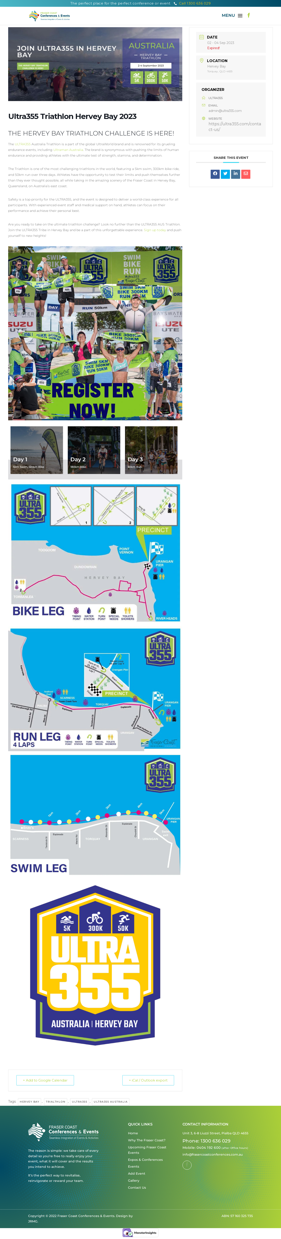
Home (133, 1133)
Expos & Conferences (145, 1160)
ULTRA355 (23, 144)
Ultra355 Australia (111, 1101)
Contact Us (137, 1188)
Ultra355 (79, 1101)
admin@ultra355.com (225, 111)
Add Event (136, 1173)
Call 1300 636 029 (192, 3)
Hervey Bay (29, 1101)
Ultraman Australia (68, 150)
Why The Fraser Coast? (146, 1140)
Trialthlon (55, 1101)
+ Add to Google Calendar (45, 1080)
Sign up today (155, 230)
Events (133, 1166)
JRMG (32, 1221)
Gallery (133, 1181)
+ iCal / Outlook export (148, 1080)
